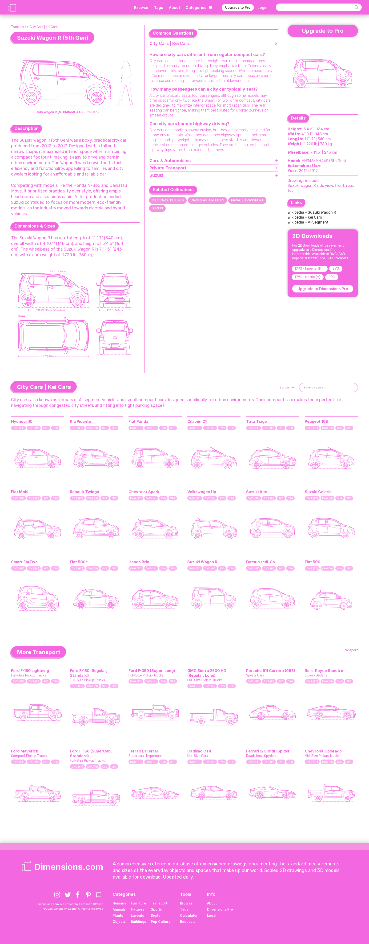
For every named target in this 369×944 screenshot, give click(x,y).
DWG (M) (33, 428)
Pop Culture (161, 922)
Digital (156, 915)
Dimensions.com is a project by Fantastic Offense (69, 904)
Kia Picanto (80, 421)
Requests (188, 922)
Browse (141, 7)
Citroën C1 (197, 421)
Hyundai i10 (21, 421)
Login (262, 7)
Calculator (189, 915)
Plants (118, 915)
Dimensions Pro (220, 909)
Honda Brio (138, 562)
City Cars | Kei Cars (44, 27)
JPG (332, 277)
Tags (158, 7)
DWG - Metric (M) (307, 277)
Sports (156, 909)
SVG (336, 269)
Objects (119, 922)
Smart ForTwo (24, 562)
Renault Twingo (84, 491)
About (174, 7)
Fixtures (137, 909)
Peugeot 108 (316, 421)
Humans (119, 903)
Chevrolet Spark (143, 491)
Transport (18, 27)
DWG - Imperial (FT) (309, 269)
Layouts (137, 915)
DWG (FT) (18, 428)
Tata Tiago (256, 421)
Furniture (138, 903)
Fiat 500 (312, 562)
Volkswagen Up (201, 491)
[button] (286, 387)
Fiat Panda (138, 421)
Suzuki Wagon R (202, 562)
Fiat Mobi (19, 491)
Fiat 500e (79, 562)
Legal (211, 915)
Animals (119, 909)
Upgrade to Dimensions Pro (322, 288)
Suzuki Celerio (318, 491)
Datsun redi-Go (260, 562)
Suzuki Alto (256, 491)
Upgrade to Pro (237, 7)
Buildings (138, 922)
